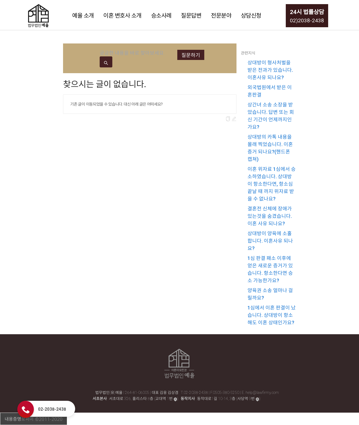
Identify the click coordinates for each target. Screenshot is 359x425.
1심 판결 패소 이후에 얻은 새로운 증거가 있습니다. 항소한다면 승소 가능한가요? (270, 269)
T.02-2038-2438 (195, 392)
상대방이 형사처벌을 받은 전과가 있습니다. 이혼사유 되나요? (270, 70)
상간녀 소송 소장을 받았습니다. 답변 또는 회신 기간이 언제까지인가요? (271, 115)
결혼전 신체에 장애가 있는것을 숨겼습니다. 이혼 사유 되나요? (270, 216)
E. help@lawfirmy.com (260, 392)
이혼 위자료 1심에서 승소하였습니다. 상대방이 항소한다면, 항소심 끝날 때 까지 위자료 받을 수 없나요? (272, 183)
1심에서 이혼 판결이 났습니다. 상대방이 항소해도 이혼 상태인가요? (272, 315)
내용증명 (13, 418)
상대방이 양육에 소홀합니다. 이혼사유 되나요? (270, 240)
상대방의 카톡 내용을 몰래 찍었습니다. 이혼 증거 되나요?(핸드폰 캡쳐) (270, 148)
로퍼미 (27, 418)
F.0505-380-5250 (225, 392)
